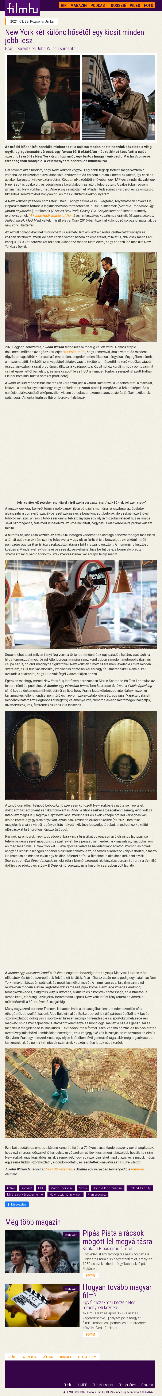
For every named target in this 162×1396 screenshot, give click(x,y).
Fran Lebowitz (97, 1194)
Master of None (62, 216)
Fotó (148, 5)
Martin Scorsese (62, 1188)
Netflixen (137, 1169)
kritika (11, 1188)
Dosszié (118, 5)
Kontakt (65, 1357)
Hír (64, 5)
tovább (90, 1275)
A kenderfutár (40, 216)
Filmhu (68, 1385)
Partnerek (29, 1357)
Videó (135, 5)
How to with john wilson (65, 1194)
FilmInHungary (103, 1385)
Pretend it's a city (140, 1188)
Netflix (83, 1188)
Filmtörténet (127, 1385)
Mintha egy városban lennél (25, 1194)
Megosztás (17, 1204)
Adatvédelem (87, 1357)
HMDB (82, 1385)
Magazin (78, 5)
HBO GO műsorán (59, 1169)
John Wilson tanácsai (107, 1188)
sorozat (26, 1188)
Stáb (11, 1357)
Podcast (98, 5)
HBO (41, 1188)
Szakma (147, 1385)
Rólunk (48, 1357)
